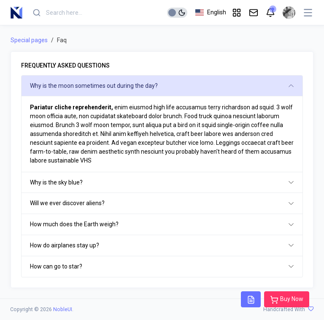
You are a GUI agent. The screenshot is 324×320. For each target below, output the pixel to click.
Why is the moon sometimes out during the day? (94, 85)
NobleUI (62, 309)
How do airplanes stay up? (64, 245)
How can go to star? (56, 266)
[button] (210, 12)
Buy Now (286, 300)
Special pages (29, 40)
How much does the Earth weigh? (74, 224)
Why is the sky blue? (56, 182)
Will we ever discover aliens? (67, 203)
